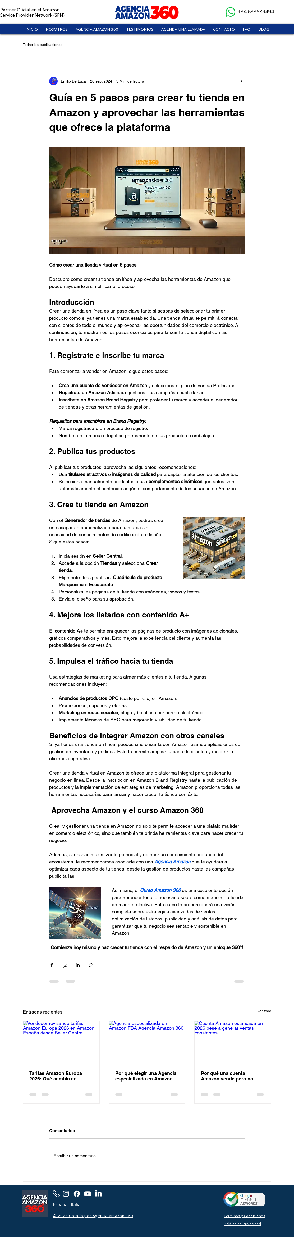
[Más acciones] (241, 81)
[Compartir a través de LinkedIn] (77, 965)
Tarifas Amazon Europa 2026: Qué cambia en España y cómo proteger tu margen (60, 1076)
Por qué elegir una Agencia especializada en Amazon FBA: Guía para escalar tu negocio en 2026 (146, 1076)
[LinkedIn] (98, 1194)
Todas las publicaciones (42, 45)
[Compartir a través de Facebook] (51, 965)
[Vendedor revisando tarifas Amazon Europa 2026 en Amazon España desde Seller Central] (61, 1042)
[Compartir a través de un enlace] (90, 965)
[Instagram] (66, 1194)
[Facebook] (77, 1194)
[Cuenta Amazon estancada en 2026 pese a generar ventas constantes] (233, 1042)
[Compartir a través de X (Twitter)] (64, 965)
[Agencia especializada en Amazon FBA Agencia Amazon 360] (147, 1042)
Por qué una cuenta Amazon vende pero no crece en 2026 (227, 1076)
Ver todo (264, 1011)
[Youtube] (88, 1194)
